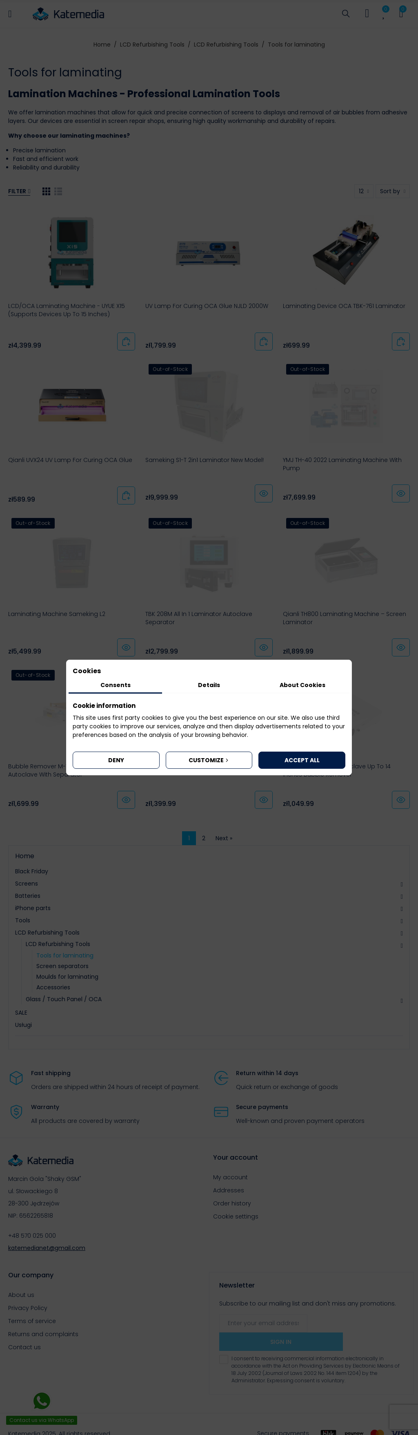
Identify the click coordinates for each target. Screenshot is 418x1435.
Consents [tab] (115, 685)
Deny (116, 760)
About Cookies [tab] (302, 685)
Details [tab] (209, 685)
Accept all (302, 760)
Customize (209, 760)
